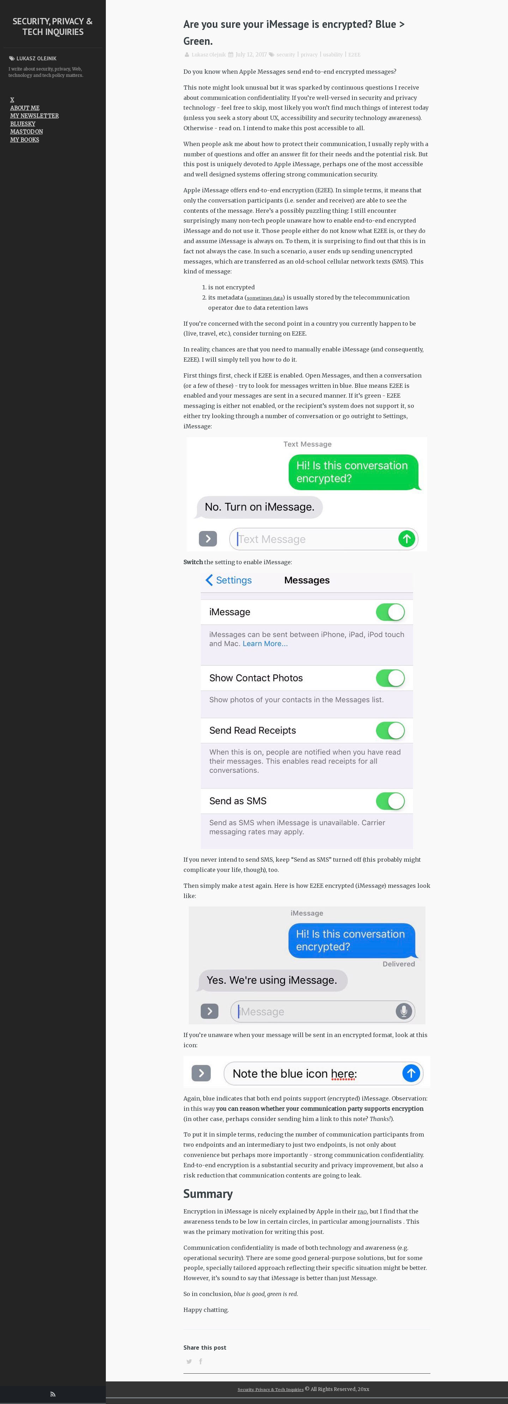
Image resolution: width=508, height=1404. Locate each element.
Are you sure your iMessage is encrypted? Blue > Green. (305, 31)
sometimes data (268, 297)
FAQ (363, 1211)
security (293, 54)
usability (345, 54)
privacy (319, 54)
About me (25, 108)
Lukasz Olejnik (211, 54)
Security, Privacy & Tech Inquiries (53, 26)
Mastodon (26, 131)
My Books (24, 140)
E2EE (369, 54)
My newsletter (34, 116)
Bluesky (22, 124)
